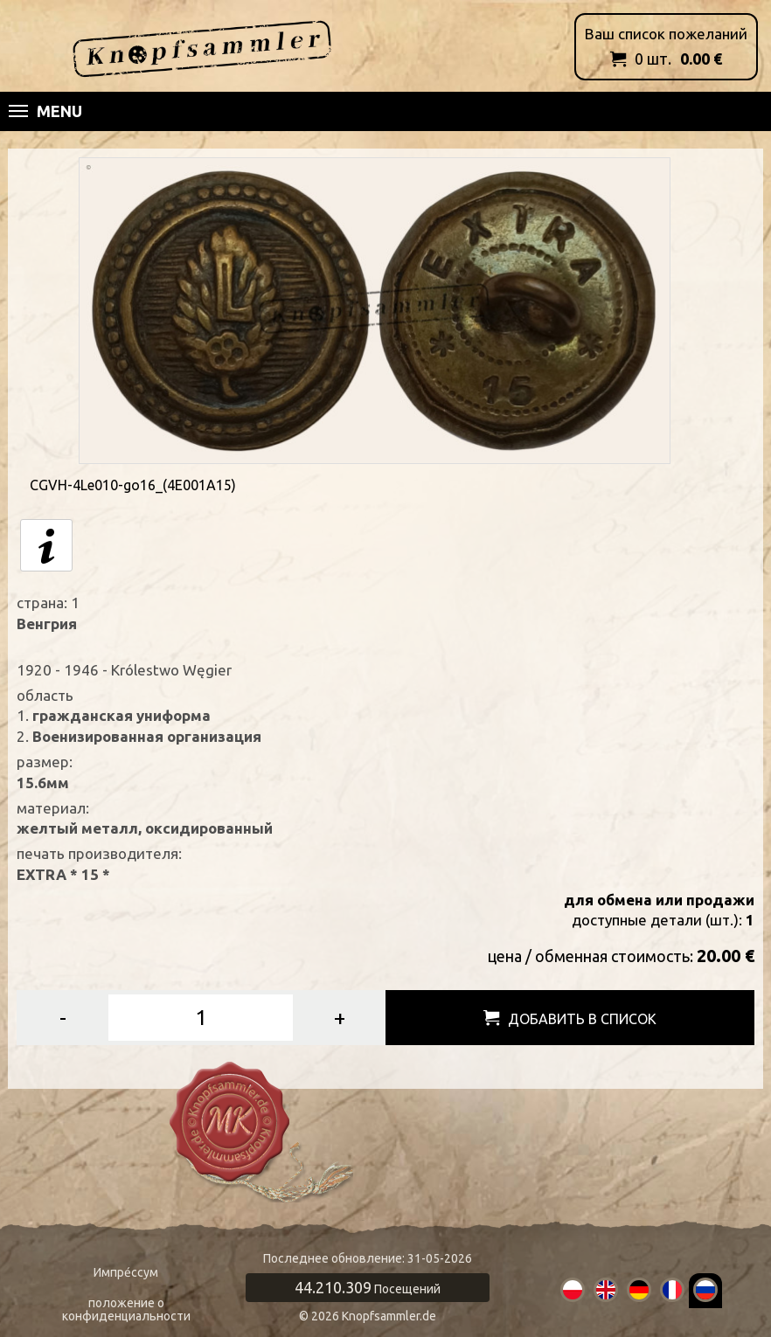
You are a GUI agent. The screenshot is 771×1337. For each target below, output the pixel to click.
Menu (45, 111)
